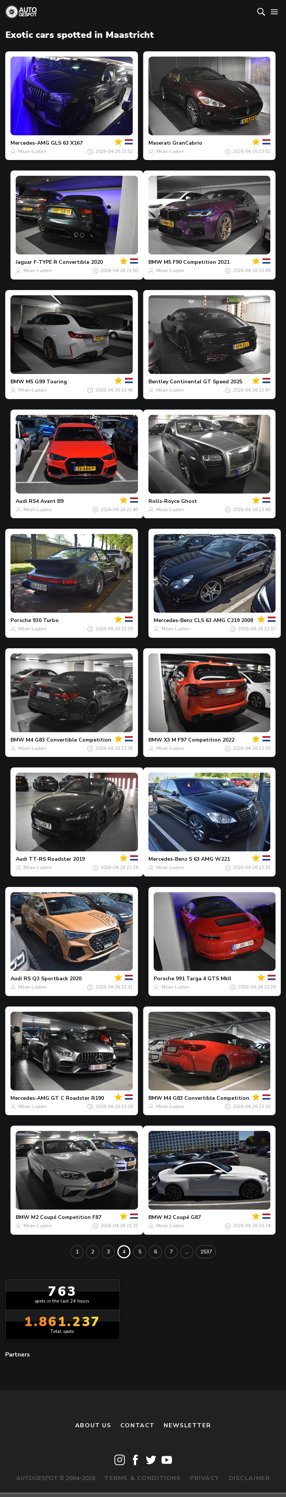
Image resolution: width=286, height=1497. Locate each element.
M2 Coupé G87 (182, 1217)
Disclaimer (249, 1478)
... (186, 1251)
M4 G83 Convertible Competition (68, 739)
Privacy (204, 1478)
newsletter (187, 1425)
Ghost (189, 501)
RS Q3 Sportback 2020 (53, 978)
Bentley (158, 381)
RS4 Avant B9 (46, 501)
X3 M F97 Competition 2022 (199, 739)
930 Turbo (46, 620)
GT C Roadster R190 (77, 1098)
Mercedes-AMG (29, 143)
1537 (206, 1251)
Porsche (20, 620)
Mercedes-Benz (173, 620)
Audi (21, 501)
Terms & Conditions (142, 1478)
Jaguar (24, 262)
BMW (155, 262)
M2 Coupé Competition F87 (66, 1217)
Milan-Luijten (32, 151)
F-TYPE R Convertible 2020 (68, 262)
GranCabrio (187, 143)
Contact (137, 1425)
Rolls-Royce (163, 501)
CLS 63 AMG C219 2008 (223, 620)
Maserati (159, 143)
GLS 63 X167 (67, 143)
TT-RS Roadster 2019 (57, 859)
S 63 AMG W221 (209, 859)
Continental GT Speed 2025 (206, 381)
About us (93, 1425)
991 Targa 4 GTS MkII (203, 978)
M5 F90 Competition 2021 (197, 262)
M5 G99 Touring (46, 381)
